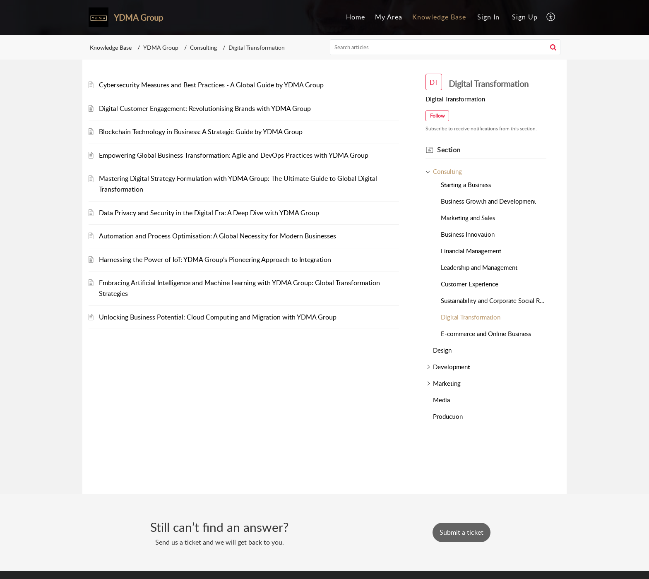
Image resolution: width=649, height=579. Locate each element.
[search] (445, 47)
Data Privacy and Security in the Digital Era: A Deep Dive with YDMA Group (209, 212)
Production (448, 416)
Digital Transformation (470, 317)
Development (451, 367)
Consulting (203, 47)
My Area (388, 17)
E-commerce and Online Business (486, 333)
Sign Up (525, 17)
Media (441, 400)
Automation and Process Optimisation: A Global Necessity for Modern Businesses (217, 235)
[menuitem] (355, 17)
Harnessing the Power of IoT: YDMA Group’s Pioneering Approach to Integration (215, 259)
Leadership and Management (479, 267)
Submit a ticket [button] (461, 532)
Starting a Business (466, 184)
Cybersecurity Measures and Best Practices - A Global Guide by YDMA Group (211, 84)
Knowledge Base (439, 17)
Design (442, 350)
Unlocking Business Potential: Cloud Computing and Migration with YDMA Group (218, 317)
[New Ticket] (461, 532)
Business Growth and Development (488, 201)
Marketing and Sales (468, 218)
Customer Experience (469, 284)
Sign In (488, 17)
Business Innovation (468, 234)
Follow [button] (437, 115)
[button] (551, 17)
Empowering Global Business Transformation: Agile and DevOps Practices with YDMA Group (233, 155)
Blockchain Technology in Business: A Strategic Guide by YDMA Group (201, 131)
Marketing (447, 383)
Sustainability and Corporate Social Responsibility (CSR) (493, 300)
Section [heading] (449, 149)
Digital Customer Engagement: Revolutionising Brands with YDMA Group (205, 108)
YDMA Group (160, 47)
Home (355, 17)
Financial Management (471, 251)
